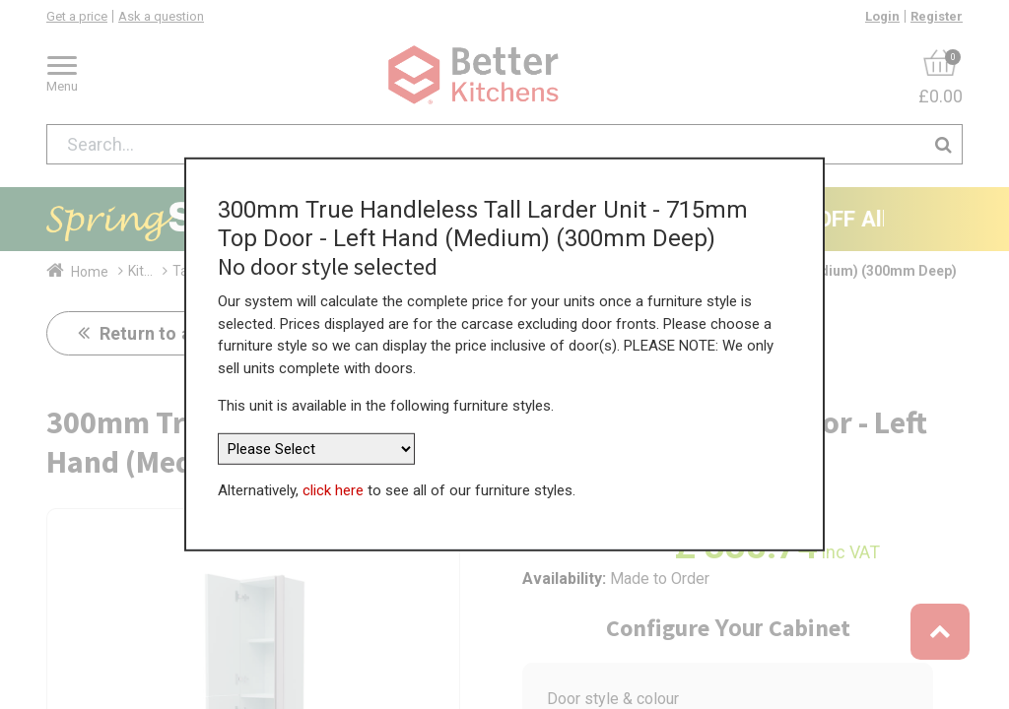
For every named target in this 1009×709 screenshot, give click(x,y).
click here (333, 489)
